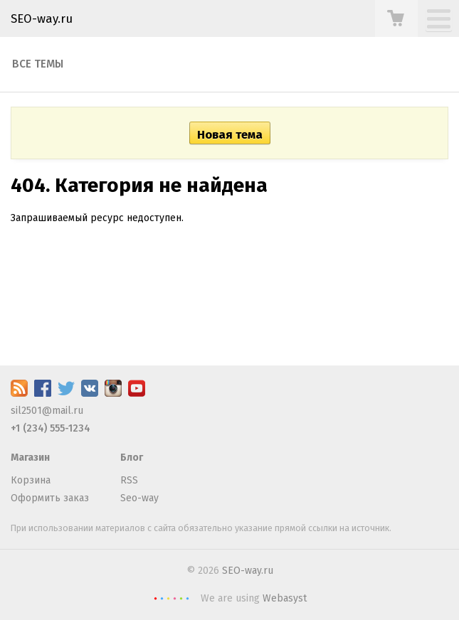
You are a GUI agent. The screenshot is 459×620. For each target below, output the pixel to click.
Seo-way (139, 498)
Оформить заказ (50, 498)
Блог (131, 457)
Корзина (31, 480)
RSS (129, 480)
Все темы (37, 64)
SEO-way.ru (42, 18)
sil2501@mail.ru (47, 411)
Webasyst (285, 598)
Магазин (30, 457)
